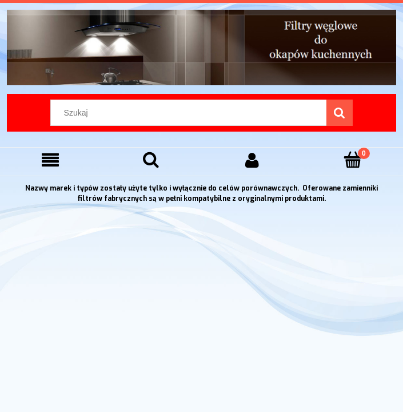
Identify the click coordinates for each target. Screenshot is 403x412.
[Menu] (50, 160)
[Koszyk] (352, 159)
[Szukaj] (339, 113)
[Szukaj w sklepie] (190, 112)
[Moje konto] (252, 160)
